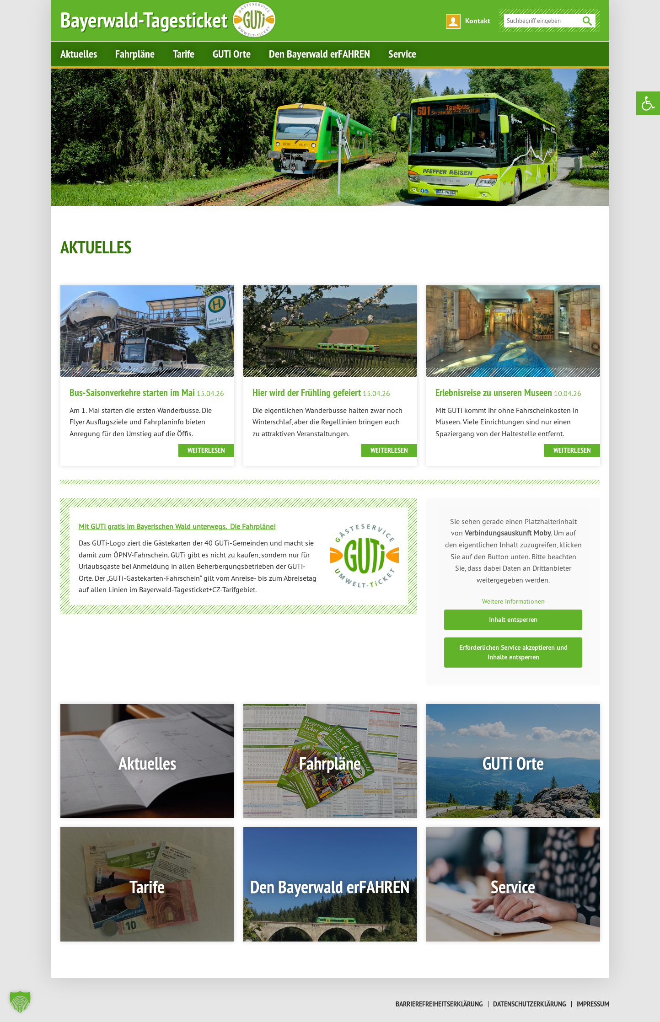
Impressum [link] (592, 1004)
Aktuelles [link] (78, 54)
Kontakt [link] (477, 21)
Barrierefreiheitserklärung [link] (439, 1004)
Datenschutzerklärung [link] (529, 1004)
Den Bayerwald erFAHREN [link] (319, 54)
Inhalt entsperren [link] (513, 619)
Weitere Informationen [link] (513, 602)
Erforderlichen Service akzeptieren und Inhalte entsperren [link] (513, 652)
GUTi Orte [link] (232, 54)
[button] (20, 1002)
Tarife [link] (183, 54)
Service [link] (402, 54)
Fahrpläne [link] (135, 54)
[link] (648, 103)
